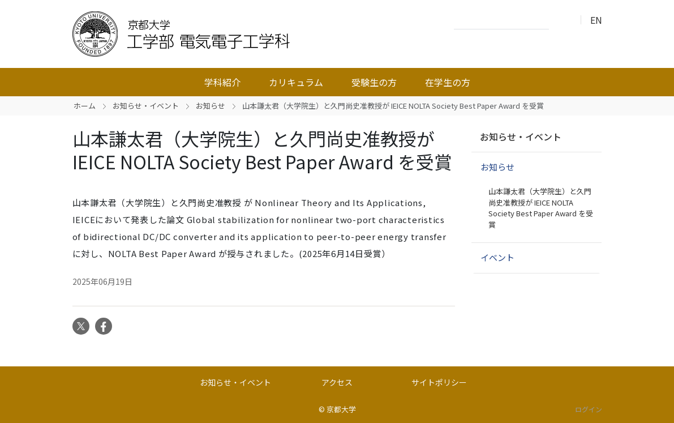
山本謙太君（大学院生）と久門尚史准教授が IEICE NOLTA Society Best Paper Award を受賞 (540, 208)
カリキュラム (296, 82)
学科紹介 (222, 82)
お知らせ (210, 105)
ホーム (85, 105)
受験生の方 (374, 82)
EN (596, 19)
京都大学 (341, 409)
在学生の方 (447, 82)
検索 (561, 20)
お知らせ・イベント (146, 105)
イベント (497, 257)
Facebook (103, 326)
